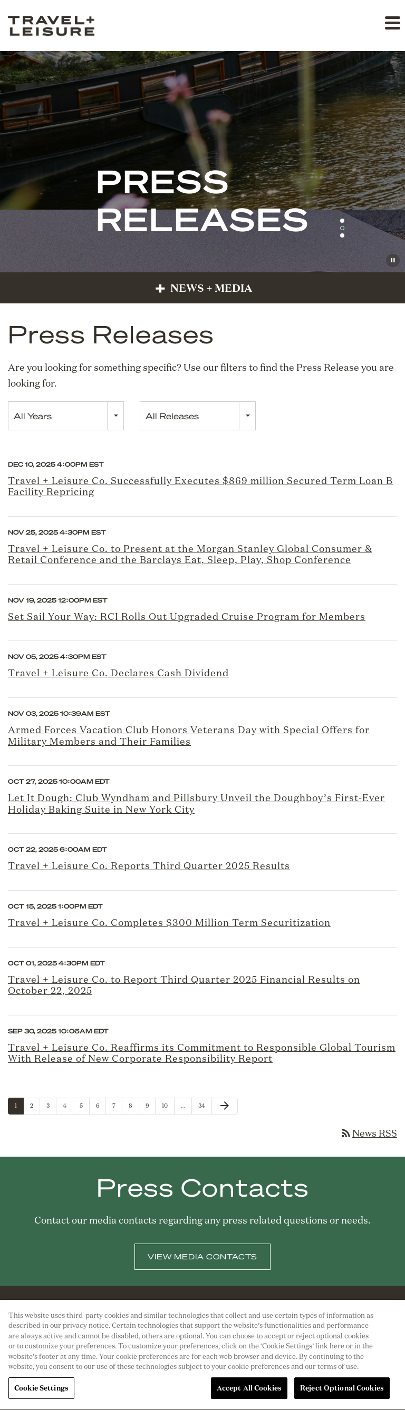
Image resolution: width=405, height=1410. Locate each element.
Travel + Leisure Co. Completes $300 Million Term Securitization (169, 922)
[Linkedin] (172, 1315)
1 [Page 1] (19, 1108)
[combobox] (66, 415)
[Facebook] (193, 1315)
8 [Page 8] (133, 1108)
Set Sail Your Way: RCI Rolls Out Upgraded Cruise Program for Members (186, 616)
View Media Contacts (202, 1263)
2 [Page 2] (35, 1108)
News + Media (202, 287)
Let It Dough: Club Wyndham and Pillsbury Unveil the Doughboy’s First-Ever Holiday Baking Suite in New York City (196, 803)
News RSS (368, 1133)
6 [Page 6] (100, 1108)
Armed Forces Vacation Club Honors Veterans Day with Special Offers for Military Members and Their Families (189, 735)
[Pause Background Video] (393, 260)
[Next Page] (224, 1106)
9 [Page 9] (150, 1108)
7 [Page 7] (117, 1108)
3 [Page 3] (51, 1108)
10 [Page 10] (168, 1108)
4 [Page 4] (67, 1108)
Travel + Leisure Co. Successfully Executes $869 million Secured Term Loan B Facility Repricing (200, 486)
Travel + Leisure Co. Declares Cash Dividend (118, 672)
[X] (214, 1315)
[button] (392, 22)
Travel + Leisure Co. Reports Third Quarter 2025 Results (149, 865)
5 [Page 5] (84, 1108)
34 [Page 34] (204, 1108)
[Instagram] (234, 1315)
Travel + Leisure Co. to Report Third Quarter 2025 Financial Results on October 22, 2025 (184, 985)
